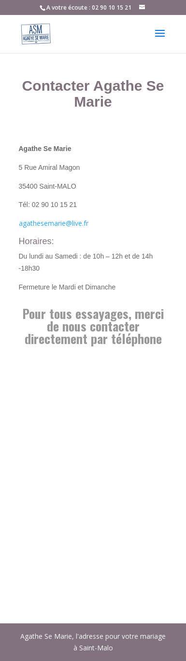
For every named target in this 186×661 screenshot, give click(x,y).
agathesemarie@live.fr (53, 223)
